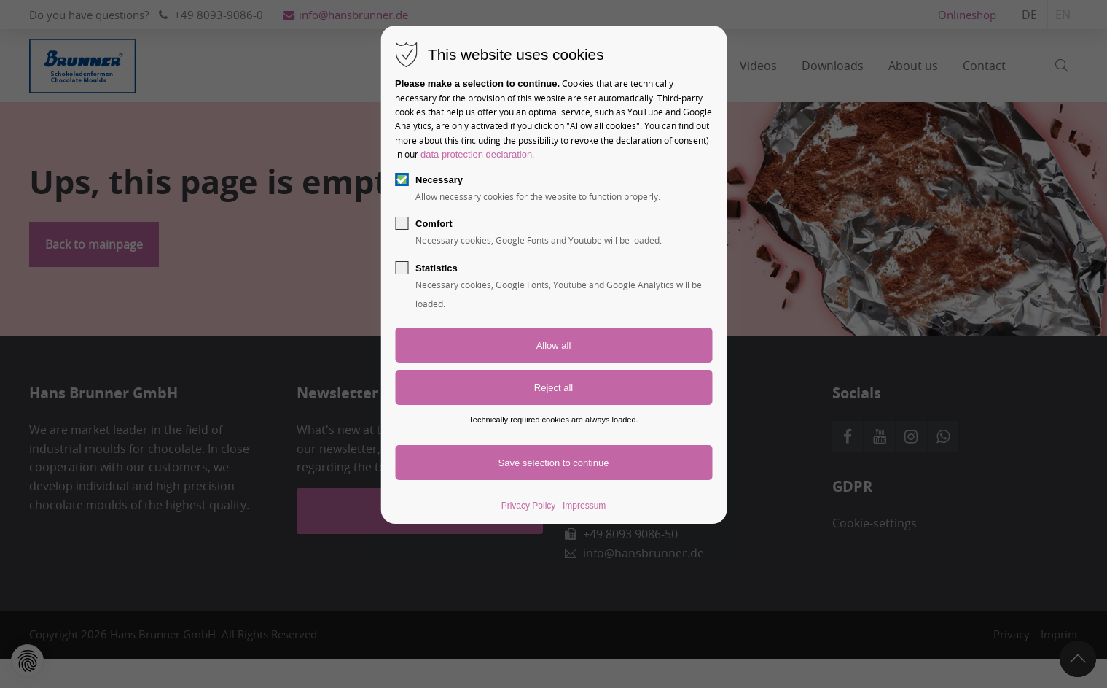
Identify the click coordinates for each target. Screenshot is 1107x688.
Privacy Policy (528, 505)
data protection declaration (476, 154)
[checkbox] (401, 179)
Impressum (584, 505)
